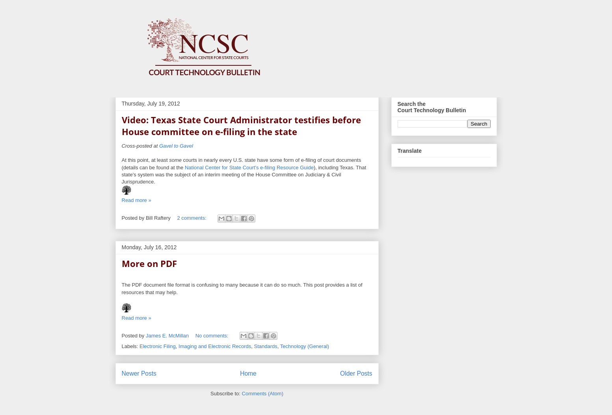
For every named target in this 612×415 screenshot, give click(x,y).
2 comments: (192, 218)
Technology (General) (304, 346)
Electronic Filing (158, 346)
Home (248, 373)
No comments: (212, 336)
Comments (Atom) (262, 393)
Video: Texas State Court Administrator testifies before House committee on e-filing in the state (241, 125)
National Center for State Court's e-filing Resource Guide (249, 167)
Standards (265, 346)
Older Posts (356, 373)
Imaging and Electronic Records (215, 346)
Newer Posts (139, 373)
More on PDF (149, 263)
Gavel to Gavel (176, 146)
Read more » (136, 200)
